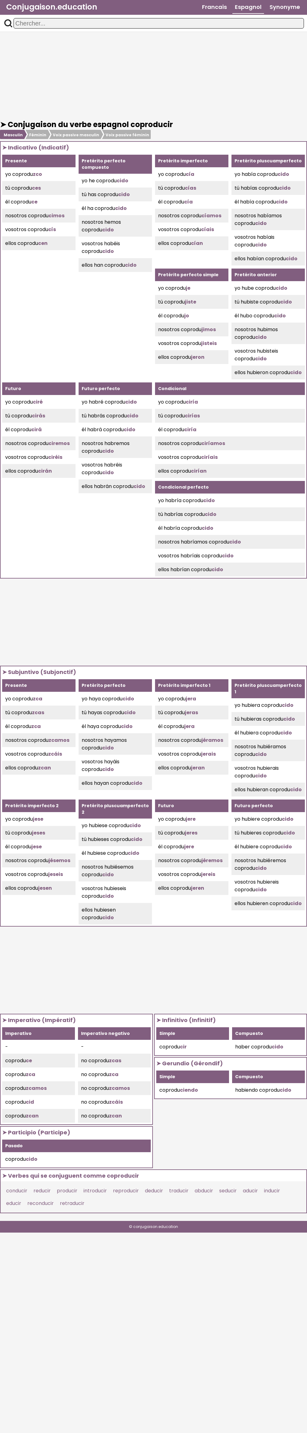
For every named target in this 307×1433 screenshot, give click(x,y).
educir (13, 1203)
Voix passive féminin (127, 134)
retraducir (72, 1203)
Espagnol (248, 7)
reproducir (126, 1190)
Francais (214, 7)
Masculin (13, 134)
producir (67, 1190)
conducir (16, 1190)
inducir (272, 1190)
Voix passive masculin (76, 134)
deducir (154, 1190)
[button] (8, 23)
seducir (228, 1190)
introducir (95, 1190)
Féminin (37, 134)
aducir (250, 1190)
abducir (204, 1190)
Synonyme (285, 7)
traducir (178, 1190)
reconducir (40, 1203)
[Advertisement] (153, 76)
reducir (42, 1190)
